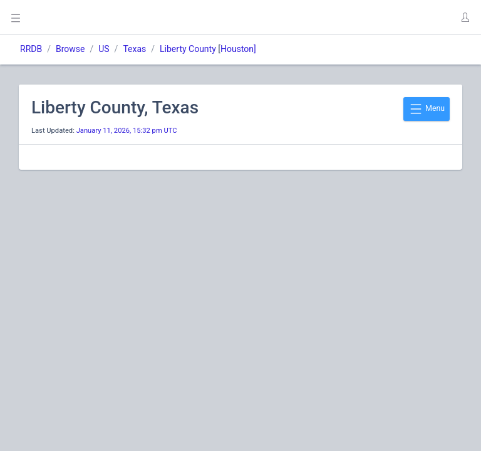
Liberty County (188, 49)
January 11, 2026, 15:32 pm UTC (126, 131)
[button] (464, 17)
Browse (70, 49)
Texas (134, 49)
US (103, 49)
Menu (426, 109)
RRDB (31, 49)
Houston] (238, 49)
